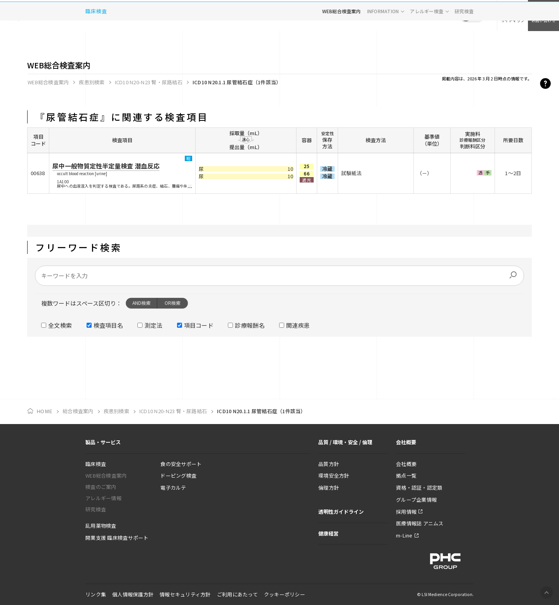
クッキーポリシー (284, 594)
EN (477, 15)
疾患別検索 (91, 82)
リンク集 (95, 594)
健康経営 (328, 533)
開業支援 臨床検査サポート (116, 537)
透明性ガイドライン (341, 511)
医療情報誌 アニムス (420, 523)
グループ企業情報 (416, 499)
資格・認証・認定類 (419, 487)
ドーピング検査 (178, 475)
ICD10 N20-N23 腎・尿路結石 (148, 82)
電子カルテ (173, 487)
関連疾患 (298, 325)
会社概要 (406, 464)
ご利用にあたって (237, 594)
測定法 (153, 325)
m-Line (404, 535)
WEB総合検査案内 (341, 40)
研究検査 (464, 40)
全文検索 (60, 325)
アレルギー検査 (426, 40)
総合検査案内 (78, 411)
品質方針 (328, 464)
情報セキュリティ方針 (185, 594)
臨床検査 (96, 40)
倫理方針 (328, 487)
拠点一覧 (406, 475)
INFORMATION (383, 40)
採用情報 (406, 511)
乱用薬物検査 (100, 525)
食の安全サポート (180, 464)
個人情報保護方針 (132, 594)
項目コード (199, 325)
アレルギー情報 (103, 498)
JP (466, 15)
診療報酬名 (250, 325)
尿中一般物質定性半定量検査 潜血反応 (106, 165)
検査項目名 (108, 325)
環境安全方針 (333, 475)
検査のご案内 (100, 486)
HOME (44, 411)
